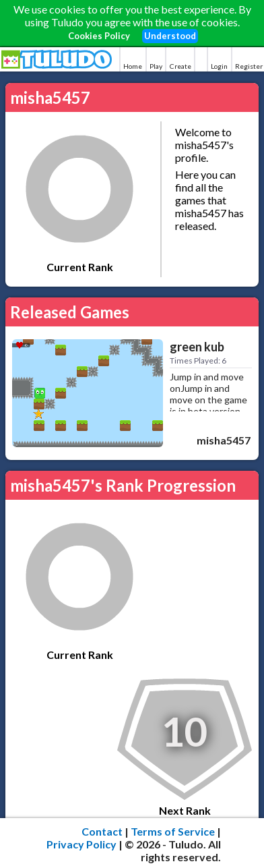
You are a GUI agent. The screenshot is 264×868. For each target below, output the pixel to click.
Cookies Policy (99, 35)
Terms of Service (173, 831)
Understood (170, 35)
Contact (102, 831)
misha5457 (224, 440)
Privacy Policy (81, 844)
